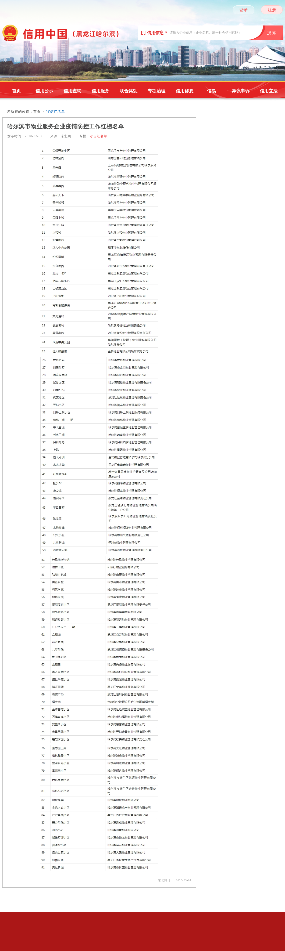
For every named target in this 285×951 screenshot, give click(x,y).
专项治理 (156, 90)
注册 (272, 9)
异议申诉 (240, 90)
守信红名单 (55, 111)
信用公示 (44, 90)
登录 (243, 9)
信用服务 (100, 90)
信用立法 (269, 90)
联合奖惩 (128, 90)
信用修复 (184, 90)
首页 (16, 90)
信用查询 (72, 90)
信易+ (212, 90)
